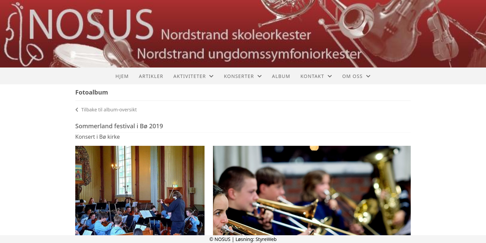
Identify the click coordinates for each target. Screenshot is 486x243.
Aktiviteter (193, 76)
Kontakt (316, 76)
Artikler (151, 76)
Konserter (243, 76)
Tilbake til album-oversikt (106, 109)
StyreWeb (266, 239)
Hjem (122, 76)
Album (281, 76)
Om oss (356, 76)
